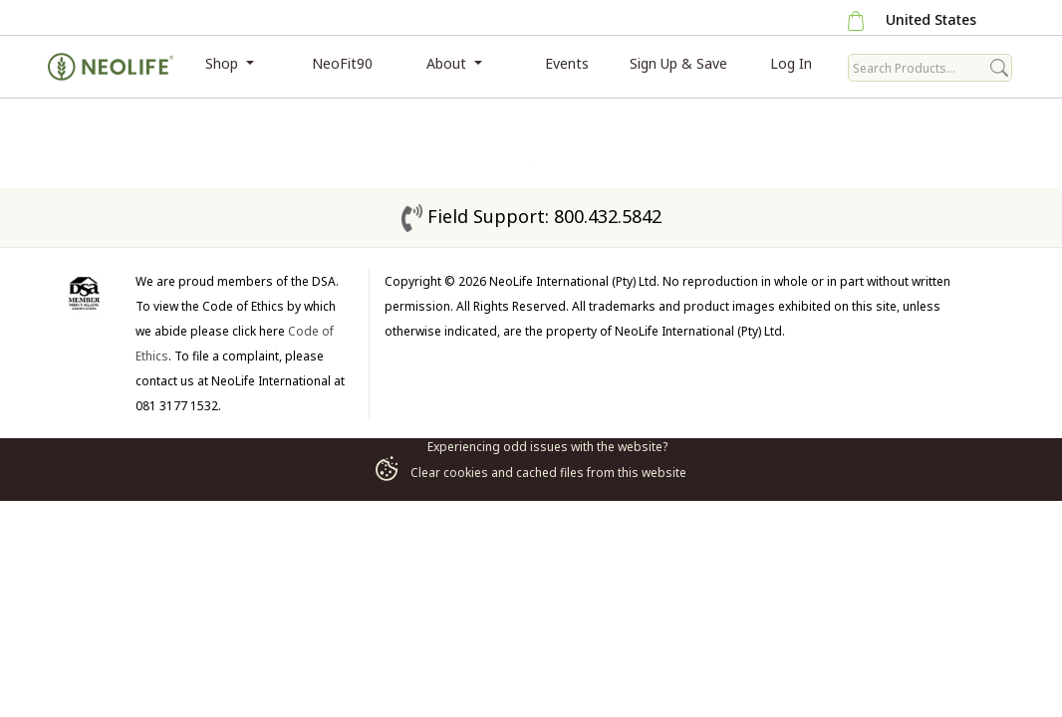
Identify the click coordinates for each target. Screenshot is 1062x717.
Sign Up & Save (678, 63)
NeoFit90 (342, 63)
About (448, 63)
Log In (791, 63)
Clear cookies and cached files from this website (531, 472)
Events (567, 63)
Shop (223, 63)
